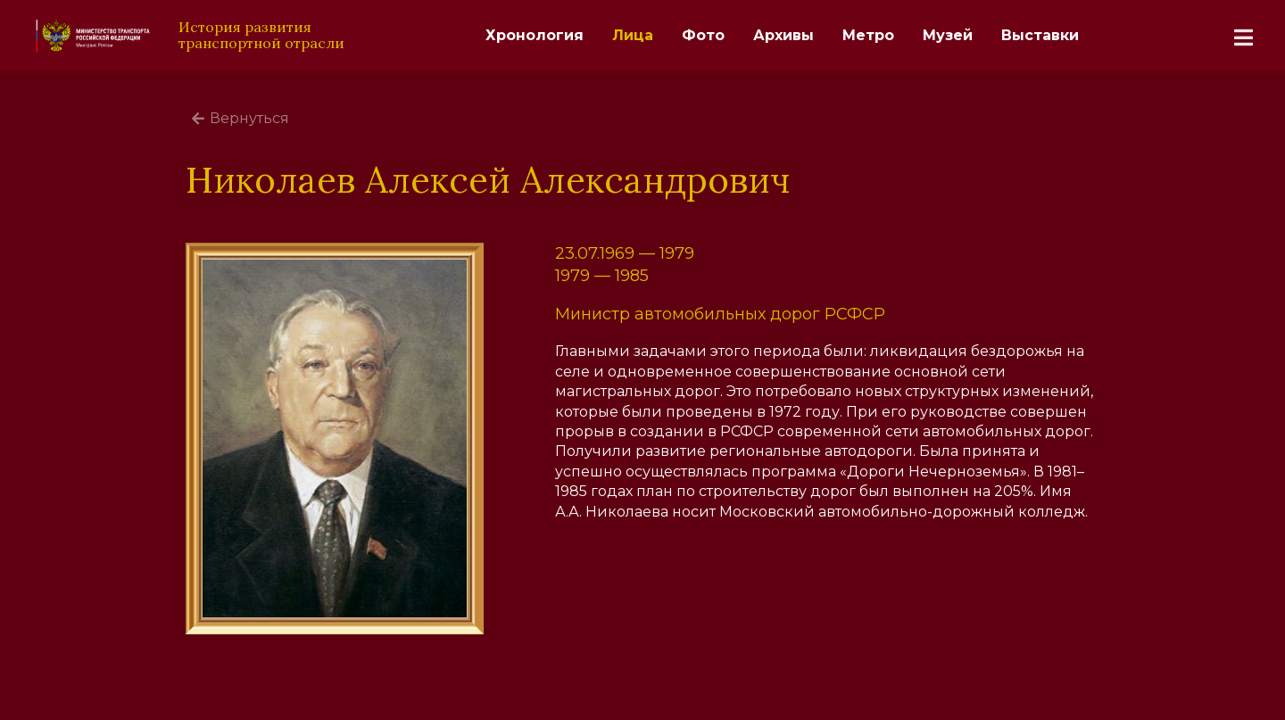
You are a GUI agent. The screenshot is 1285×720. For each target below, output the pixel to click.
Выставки (1040, 35)
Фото (703, 35)
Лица (632, 35)
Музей (948, 35)
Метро (868, 35)
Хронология (534, 35)
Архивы (783, 35)
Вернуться (240, 118)
